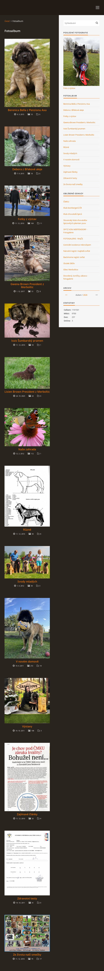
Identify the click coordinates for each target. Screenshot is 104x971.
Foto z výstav (69, 88)
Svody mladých (27, 581)
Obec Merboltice (70, 269)
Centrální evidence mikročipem (77, 244)
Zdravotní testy (27, 898)
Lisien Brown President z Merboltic (27, 391)
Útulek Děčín (69, 263)
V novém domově (27, 661)
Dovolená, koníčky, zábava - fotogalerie (75, 277)
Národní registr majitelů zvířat (76, 251)
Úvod (7, 21)
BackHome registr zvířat (74, 257)
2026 (85, 295)
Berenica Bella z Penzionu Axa (27, 110)
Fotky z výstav (27, 218)
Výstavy (27, 726)
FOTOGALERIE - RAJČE (73, 238)
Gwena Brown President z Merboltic (27, 286)
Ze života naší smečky (27, 954)
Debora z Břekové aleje (27, 169)
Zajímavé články (27, 814)
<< (66, 295)
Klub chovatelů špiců (72, 214)
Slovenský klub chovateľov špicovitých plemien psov (75, 222)
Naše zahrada (27, 449)
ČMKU (66, 201)
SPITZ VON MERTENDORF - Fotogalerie (75, 231)
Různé (27, 529)
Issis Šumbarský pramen (27, 340)
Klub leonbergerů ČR (72, 207)
